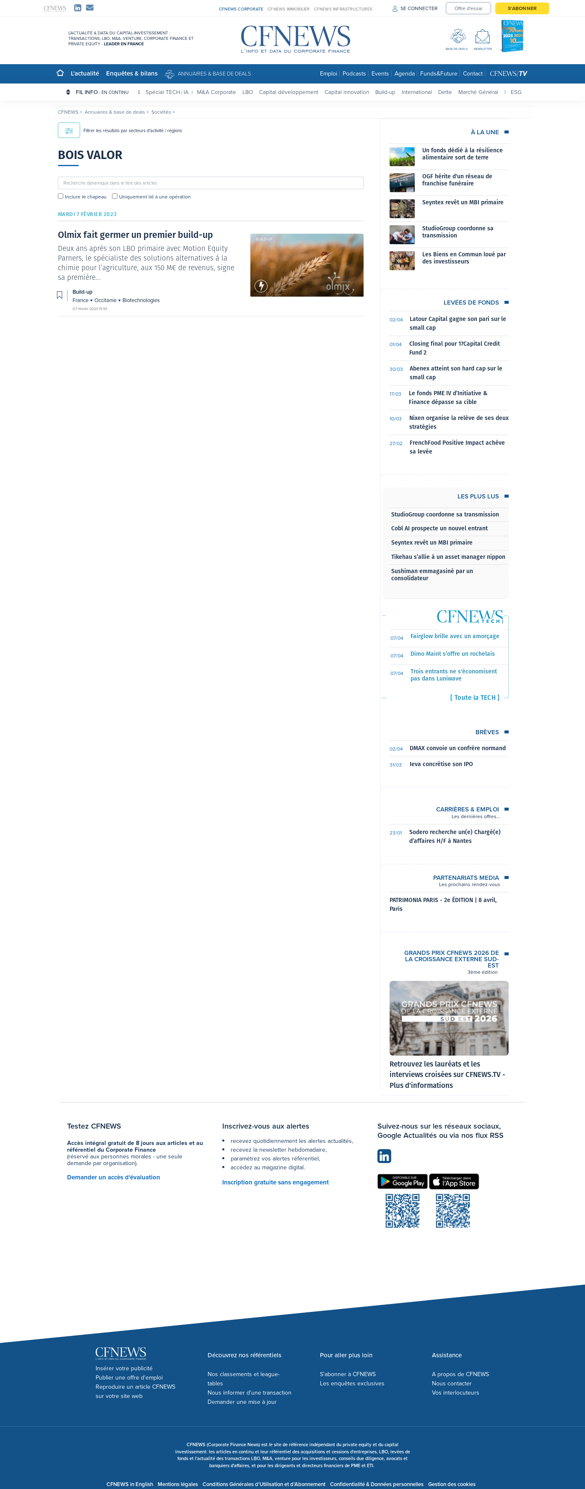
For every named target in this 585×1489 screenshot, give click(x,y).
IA (186, 92)
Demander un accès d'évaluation (113, 1177)
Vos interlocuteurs (455, 1392)
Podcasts (354, 73)
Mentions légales (178, 1484)
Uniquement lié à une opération (155, 197)
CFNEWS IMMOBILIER (288, 9)
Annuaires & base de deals (214, 73)
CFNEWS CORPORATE (241, 9)
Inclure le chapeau (86, 197)
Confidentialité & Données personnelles (377, 1484)
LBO (247, 92)
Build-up (385, 92)
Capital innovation (347, 92)
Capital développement (288, 92)
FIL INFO (107, 92)
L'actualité (85, 73)
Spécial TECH (163, 92)
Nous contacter (452, 1383)
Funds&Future (439, 73)
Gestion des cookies (452, 1484)
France (81, 300)
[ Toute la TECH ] (474, 697)
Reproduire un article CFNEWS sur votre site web (135, 1391)
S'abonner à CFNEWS (348, 1374)
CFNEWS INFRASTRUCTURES (343, 9)
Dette (445, 92)
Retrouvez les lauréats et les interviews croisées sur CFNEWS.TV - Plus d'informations (447, 1075)
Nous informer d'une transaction (249, 1392)
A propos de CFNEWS (460, 1374)
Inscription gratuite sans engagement (275, 1182)
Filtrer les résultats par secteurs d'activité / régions (120, 130)
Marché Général (478, 92)
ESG (516, 92)
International (417, 92)
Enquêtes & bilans (132, 73)
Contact (473, 73)
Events (380, 73)
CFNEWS (69, 112)
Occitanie (106, 300)
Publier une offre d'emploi (129, 1377)
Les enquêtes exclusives (352, 1383)
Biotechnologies (141, 300)
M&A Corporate (216, 92)
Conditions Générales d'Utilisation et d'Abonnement (264, 1484)
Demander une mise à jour (242, 1402)
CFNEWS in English (130, 1484)
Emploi (328, 73)
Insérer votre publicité (124, 1368)
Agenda (405, 73)
